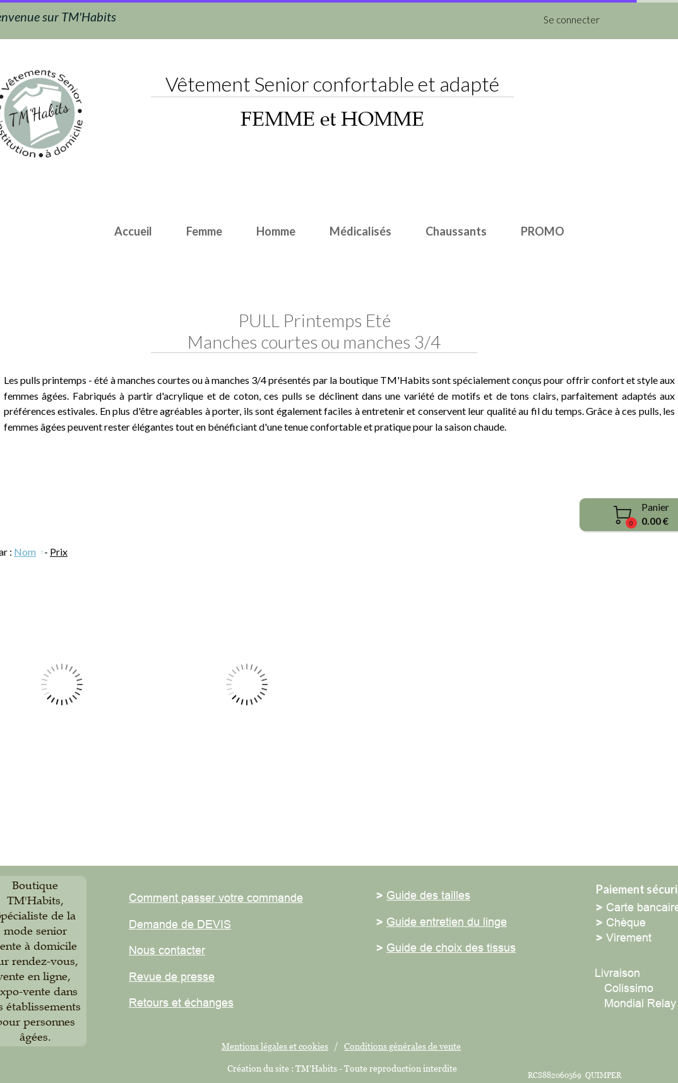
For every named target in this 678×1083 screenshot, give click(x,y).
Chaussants (456, 231)
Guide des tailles (428, 895)
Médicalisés (360, 231)
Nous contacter (167, 950)
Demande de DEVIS (180, 924)
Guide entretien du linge (446, 921)
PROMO (542, 231)
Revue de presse (172, 976)
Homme (275, 231)
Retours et (155, 1002)
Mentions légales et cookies (275, 1046)
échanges (207, 1002)
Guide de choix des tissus (451, 947)
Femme (204, 231)
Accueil (133, 231)
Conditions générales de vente (402, 1046)
